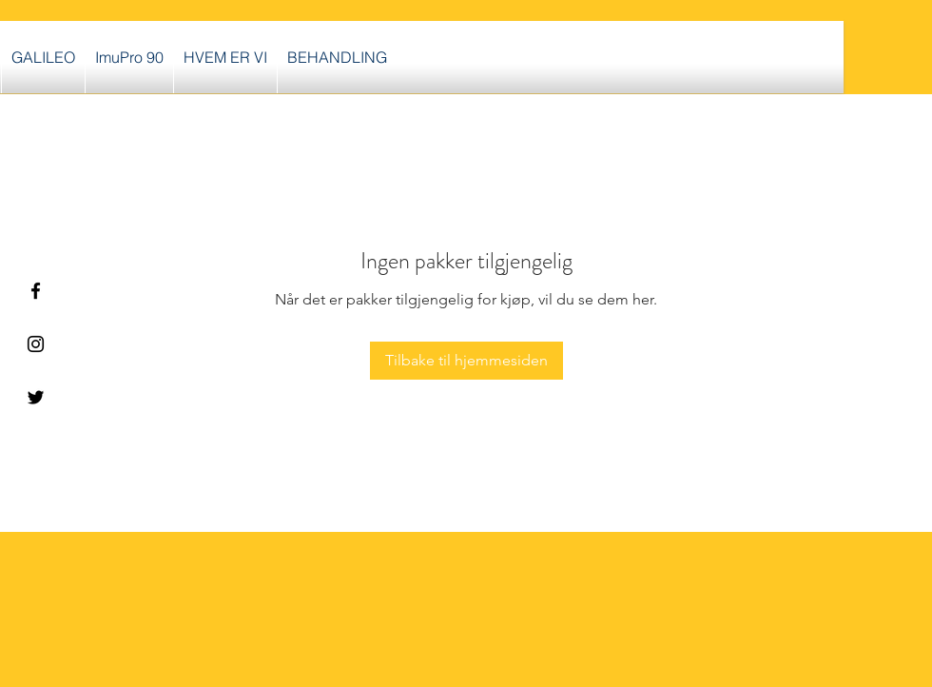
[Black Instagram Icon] (36, 344)
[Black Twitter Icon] (36, 397)
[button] (337, 57)
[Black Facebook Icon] (36, 291)
